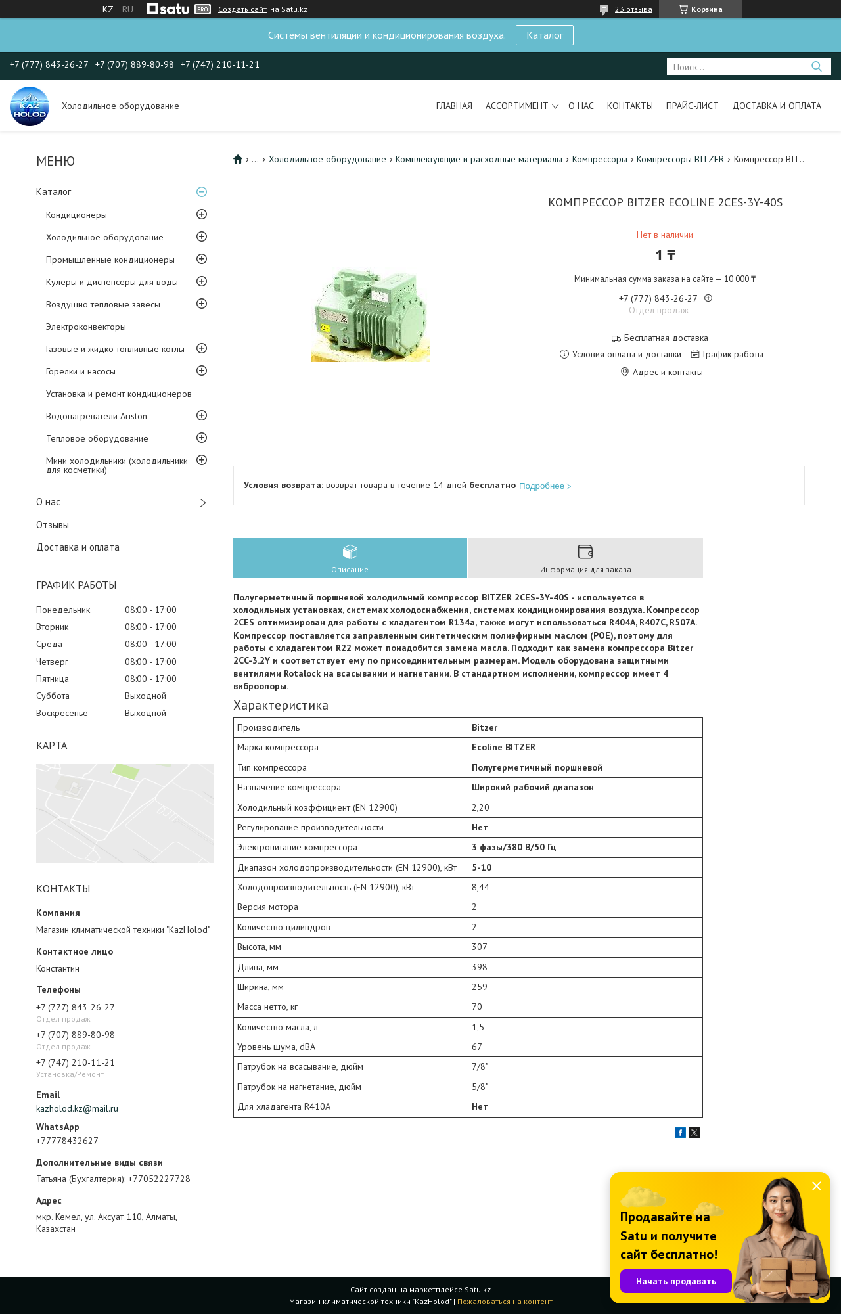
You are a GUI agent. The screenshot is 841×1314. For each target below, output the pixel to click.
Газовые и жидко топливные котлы (115, 349)
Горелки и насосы (81, 371)
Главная (454, 106)
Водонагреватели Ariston (96, 416)
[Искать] (816, 66)
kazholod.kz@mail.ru (77, 1108)
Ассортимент (517, 106)
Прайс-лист (692, 106)
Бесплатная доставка (666, 338)
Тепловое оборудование (97, 438)
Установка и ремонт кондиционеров (119, 393)
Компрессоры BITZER (680, 159)
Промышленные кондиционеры (110, 259)
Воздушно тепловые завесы (103, 304)
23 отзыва (633, 9)
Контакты (630, 106)
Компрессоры (599, 159)
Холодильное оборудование (105, 237)
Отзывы (52, 524)
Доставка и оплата (776, 106)
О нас (581, 106)
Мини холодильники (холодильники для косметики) (117, 465)
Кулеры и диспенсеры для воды (112, 282)
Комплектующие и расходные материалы (479, 159)
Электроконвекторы (86, 326)
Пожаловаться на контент (505, 1301)
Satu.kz (478, 1289)
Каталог (544, 34)
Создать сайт (242, 9)
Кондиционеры (76, 215)
